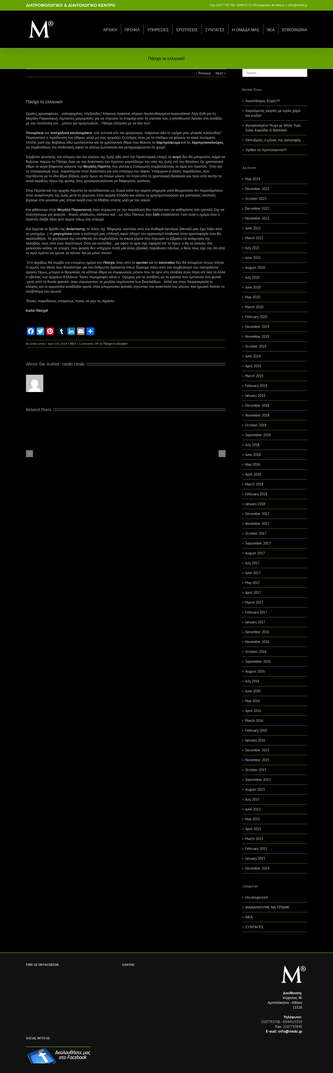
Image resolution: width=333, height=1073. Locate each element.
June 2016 (253, 691)
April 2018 (253, 474)
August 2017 (255, 553)
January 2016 (255, 740)
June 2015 (253, 809)
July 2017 (252, 563)
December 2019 (257, 326)
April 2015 (253, 829)
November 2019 (257, 336)
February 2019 (256, 385)
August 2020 (255, 267)
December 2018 (257, 405)
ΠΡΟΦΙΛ (132, 30)
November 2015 (257, 760)
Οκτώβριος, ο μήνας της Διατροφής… (274, 140)
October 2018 (255, 425)
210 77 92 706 (225, 5)
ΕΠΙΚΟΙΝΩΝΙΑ (294, 30)
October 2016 (255, 651)
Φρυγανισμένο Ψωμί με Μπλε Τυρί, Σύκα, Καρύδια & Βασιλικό (273, 127)
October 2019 (255, 346)
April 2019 (253, 366)
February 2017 (256, 612)
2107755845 (292, 1026)
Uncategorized (256, 897)
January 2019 (255, 395)
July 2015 (252, 799)
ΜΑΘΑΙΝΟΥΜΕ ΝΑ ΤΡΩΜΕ (267, 907)
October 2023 (255, 198)
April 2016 (253, 710)
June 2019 (253, 356)
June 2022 (253, 228)
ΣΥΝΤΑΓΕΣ (215, 30)
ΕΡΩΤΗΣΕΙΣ (187, 30)
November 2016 (257, 641)
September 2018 (258, 435)
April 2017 (253, 592)
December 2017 (257, 513)
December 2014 (257, 868)
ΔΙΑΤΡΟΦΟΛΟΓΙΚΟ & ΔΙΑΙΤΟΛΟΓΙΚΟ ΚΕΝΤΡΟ (70, 5)
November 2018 (257, 415)
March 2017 (254, 602)
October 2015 (255, 769)
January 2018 (255, 504)
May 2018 (252, 464)
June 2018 (253, 454)
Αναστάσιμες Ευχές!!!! (262, 100)
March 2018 (254, 484)
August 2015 (255, 789)
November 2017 (257, 523)
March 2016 (254, 720)
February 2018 (256, 494)
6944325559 (292, 1021)
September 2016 (258, 661)
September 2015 (258, 779)
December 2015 (257, 750)
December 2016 (257, 632)
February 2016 (256, 730)
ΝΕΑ (271, 30)
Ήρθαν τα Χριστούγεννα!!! (265, 149)
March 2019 (254, 376)
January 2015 (255, 858)
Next (219, 73)
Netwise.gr (115, 1065)
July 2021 (252, 247)
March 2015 (254, 838)
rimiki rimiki (37, 343)
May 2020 (252, 297)
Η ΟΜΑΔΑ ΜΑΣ (245, 30)
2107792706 (270, 1021)
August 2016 (255, 671)
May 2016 (252, 701)
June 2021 (253, 257)
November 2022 (257, 218)
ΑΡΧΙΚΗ (110, 30)
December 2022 (257, 208)
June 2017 (253, 572)
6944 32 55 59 (246, 5)
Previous (204, 73)
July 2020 (252, 277)
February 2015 (256, 848)
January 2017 (255, 622)
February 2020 (256, 316)
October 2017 (255, 533)
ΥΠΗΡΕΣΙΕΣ (158, 30)
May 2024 (252, 179)
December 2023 (257, 188)
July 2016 (252, 681)
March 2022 (254, 238)
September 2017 (258, 543)
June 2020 (253, 287)
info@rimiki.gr (297, 5)
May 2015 (252, 819)
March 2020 (254, 307)
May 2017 (252, 582)
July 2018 (252, 444)
